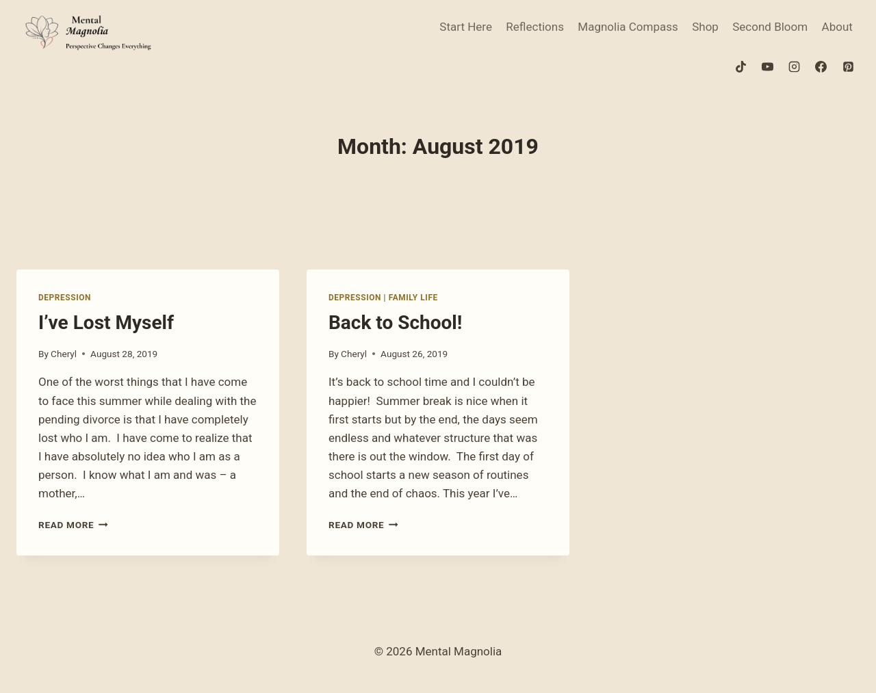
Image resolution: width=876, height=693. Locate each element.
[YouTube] (768, 66)
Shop (705, 27)
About (837, 27)
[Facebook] (821, 66)
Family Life (413, 297)
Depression (64, 297)
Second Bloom (770, 27)
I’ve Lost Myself (106, 322)
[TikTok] (741, 66)
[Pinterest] (848, 66)
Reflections (535, 27)
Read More (73, 524)
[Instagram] (794, 66)
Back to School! (395, 322)
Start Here (465, 27)
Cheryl (64, 353)
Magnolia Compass (628, 27)
